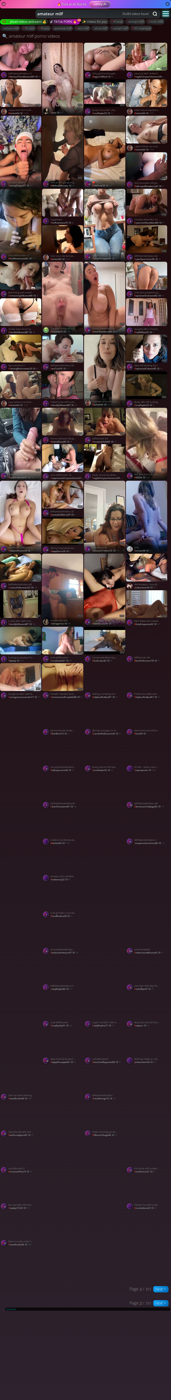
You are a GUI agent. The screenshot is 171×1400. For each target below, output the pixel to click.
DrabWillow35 (144, 332)
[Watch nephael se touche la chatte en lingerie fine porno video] (105, 371)
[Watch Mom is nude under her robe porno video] (42, 1229)
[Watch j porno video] (63, 79)
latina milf (100, 28)
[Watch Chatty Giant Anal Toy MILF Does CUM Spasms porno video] (21, 316)
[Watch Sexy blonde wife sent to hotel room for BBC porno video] (21, 1119)
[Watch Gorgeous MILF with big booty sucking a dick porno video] (21, 681)
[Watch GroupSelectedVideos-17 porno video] (63, 754)
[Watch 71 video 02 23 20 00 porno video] (105, 590)
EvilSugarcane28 (62, 770)
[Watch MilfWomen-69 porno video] (147, 645)
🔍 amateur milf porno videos (31, 36)
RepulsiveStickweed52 (149, 295)
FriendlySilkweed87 (21, 332)
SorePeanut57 (144, 1171)
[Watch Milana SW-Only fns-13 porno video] (21, 809)
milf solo (28, 28)
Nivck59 (140, 733)
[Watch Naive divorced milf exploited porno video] (147, 718)
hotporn (141, 1025)
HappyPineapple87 (63, 1062)
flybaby (16, 660)
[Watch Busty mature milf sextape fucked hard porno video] (105, 754)
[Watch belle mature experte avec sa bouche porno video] (147, 97)
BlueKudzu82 (102, 660)
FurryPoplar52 (102, 113)
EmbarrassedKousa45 (148, 952)
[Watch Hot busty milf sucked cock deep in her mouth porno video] (147, 1156)
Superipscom (144, 770)
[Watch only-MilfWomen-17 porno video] (21, 225)
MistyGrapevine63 (147, 624)
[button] (165, 13)
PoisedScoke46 (20, 1098)
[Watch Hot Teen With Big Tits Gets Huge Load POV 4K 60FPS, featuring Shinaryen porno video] (147, 973)
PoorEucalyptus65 (20, 1135)
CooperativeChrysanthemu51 (67, 478)
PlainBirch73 (59, 733)
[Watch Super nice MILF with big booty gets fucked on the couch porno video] (105, 1010)
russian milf (119, 28)
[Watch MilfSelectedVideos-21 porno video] (63, 973)
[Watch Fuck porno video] (63, 1101)
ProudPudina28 (61, 916)
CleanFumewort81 (63, 806)
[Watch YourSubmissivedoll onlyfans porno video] (147, 1101)
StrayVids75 (60, 331)
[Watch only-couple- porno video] (105, 882)
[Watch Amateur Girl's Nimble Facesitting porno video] (63, 864)
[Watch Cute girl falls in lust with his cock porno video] (63, 900)
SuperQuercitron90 (147, 259)
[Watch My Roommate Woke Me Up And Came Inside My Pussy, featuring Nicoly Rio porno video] (63, 718)
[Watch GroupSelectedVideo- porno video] (63, 937)
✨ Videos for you (94, 21)
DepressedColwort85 (148, 368)
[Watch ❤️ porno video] (105, 152)
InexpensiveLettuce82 (149, 843)
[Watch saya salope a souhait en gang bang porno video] (21, 389)
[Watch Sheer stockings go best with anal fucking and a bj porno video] (105, 1119)
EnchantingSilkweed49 (23, 295)
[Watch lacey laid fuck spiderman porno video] (21, 882)
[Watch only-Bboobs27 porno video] (21, 1156)
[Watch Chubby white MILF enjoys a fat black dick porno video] (147, 207)
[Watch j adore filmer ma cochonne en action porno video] (147, 134)
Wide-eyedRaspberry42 (149, 186)
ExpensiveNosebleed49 (149, 222)
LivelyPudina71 (103, 1025)
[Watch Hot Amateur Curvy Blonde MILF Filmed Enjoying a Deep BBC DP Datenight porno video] (147, 572)
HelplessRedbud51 (104, 697)
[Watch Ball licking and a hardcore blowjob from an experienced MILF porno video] (21, 280)
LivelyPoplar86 (61, 989)
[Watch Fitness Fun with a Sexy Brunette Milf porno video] (147, 1192)
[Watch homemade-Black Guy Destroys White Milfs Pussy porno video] (105, 645)
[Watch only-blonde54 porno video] (147, 937)
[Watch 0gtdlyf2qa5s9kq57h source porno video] (21, 1028)
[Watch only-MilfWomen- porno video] (63, 645)
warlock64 (18, 113)
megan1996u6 (102, 76)
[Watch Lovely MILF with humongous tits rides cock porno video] (21, 608)
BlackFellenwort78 (146, 660)
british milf (155, 21)
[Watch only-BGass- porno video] (21, 736)
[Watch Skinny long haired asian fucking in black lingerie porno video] (63, 535)
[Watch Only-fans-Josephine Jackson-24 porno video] (147, 280)
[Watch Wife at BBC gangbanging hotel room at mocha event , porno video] (63, 152)
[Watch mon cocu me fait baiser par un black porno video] (63, 243)
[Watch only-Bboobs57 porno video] (105, 1046)
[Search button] (155, 13)
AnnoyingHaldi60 (104, 441)
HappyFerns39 (60, 551)
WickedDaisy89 (61, 441)
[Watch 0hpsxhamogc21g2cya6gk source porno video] (105, 225)
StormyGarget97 (20, 185)
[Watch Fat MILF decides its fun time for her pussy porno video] (63, 681)
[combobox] (93, 13)
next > (160, 1289)
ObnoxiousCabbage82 (149, 806)
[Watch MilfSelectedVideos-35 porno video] (63, 499)
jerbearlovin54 (145, 587)
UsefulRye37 (143, 989)
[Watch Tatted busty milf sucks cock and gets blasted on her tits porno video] (63, 389)
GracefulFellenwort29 (106, 733)
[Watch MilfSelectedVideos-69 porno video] (21, 572)
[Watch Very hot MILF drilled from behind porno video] (147, 61)
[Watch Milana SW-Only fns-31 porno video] (21, 955)
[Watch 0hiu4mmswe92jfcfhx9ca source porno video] (105, 1174)
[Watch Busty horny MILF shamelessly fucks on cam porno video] (105, 97)
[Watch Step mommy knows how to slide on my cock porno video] (63, 1046)
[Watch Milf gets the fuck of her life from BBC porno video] (147, 444)
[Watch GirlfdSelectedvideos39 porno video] (63, 791)
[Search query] (90, 13)
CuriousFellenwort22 (22, 587)
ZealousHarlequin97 (64, 952)
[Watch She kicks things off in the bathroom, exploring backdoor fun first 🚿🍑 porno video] (63, 298)
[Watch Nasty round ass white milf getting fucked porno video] (105, 462)
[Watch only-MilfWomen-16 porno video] (63, 462)
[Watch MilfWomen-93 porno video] (105, 426)
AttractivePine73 (20, 1171)
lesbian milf (10, 28)
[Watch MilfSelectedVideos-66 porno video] (147, 243)
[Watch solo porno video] (147, 882)
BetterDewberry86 (105, 331)
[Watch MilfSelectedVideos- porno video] (105, 1083)
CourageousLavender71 (23, 697)
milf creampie (141, 28)
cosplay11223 (19, 1208)
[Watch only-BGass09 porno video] (105, 517)
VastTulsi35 (59, 368)
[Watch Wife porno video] (147, 517)
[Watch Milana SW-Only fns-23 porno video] (105, 809)
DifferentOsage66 (105, 1135)
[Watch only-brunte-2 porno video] (105, 955)
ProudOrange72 (104, 1098)
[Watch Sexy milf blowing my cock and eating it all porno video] (147, 353)
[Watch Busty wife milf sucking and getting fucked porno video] (147, 389)
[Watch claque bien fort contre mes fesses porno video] (21, 97)
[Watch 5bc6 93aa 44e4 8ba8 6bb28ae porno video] (63, 1174)
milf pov (43, 28)
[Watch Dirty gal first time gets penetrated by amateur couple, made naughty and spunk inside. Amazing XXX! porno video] (105, 61)
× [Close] (167, 4)
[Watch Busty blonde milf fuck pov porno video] (147, 1010)
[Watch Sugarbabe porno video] (63, 207)
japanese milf (62, 28)
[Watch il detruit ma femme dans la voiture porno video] (63, 827)
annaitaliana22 (145, 1208)
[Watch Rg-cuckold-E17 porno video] (21, 353)
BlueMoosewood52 (21, 258)
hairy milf (82, 28)
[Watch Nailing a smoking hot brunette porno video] (105, 681)
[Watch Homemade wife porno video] (63, 590)
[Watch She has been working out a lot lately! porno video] (21, 1083)
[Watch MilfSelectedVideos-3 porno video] (147, 827)
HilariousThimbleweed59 (24, 76)
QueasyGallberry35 (63, 514)
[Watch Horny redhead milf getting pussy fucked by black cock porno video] (63, 426)
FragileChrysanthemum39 (151, 76)
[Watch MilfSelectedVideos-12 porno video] (21, 61)
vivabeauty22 (60, 879)
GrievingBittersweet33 (23, 368)
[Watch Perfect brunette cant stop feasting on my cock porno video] (147, 681)
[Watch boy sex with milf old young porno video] (21, 1192)
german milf (135, 21)
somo (56, 112)
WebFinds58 (102, 185)
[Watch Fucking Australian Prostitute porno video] (21, 645)
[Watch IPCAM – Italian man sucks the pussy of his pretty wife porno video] (147, 754)
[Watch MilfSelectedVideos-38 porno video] (147, 791)
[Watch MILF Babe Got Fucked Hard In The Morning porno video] (147, 608)
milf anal (116, 21)
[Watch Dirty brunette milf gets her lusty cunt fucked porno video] (147, 170)
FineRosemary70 (62, 222)
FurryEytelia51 (61, 660)
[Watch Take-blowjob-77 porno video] (21, 444)
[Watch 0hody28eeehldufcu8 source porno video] (105, 298)
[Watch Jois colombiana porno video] (21, 152)
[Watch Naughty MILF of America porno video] (147, 316)
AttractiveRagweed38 (106, 1062)
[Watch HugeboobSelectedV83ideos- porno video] (21, 517)
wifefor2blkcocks (62, 185)
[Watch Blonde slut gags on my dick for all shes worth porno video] (105, 718)
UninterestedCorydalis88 (66, 697)
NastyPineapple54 (104, 258)
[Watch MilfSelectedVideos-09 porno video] (63, 353)
